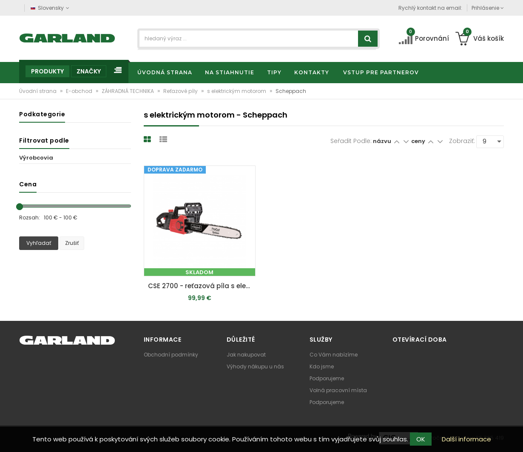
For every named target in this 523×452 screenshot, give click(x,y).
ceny (418, 141)
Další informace (466, 439)
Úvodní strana (38, 91)
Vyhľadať (38, 243)
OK (420, 439)
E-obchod (80, 91)
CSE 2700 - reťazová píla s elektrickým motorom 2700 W (202, 285)
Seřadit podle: (351, 141)
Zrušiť (72, 243)
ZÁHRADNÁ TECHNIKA (128, 91)
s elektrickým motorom (237, 91)
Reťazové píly (181, 91)
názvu (382, 141)
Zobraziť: (462, 141)
